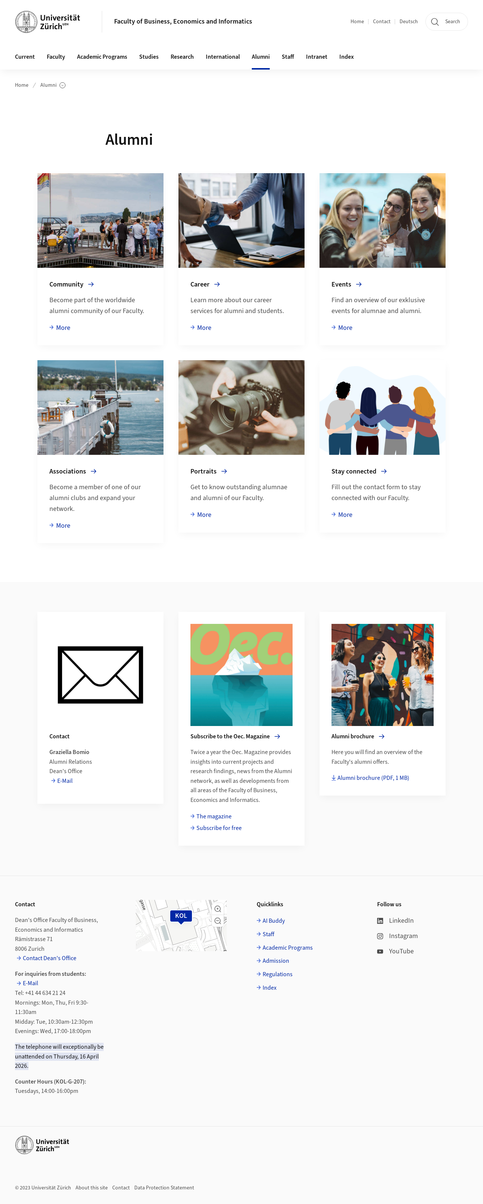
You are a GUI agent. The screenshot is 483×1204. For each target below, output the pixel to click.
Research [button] (182, 57)
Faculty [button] (56, 57)
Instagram (397, 936)
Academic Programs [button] (102, 57)
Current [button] (25, 57)
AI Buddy (274, 921)
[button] (218, 909)
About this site (92, 1188)
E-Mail (65, 781)
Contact (382, 21)
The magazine (214, 816)
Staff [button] (288, 57)
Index (346, 57)
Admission (276, 961)
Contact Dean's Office (49, 958)
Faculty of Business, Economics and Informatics (183, 21)
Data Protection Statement (164, 1188)
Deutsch (409, 21)
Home (357, 21)
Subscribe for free (219, 828)
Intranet (316, 57)
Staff (268, 934)
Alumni (52, 85)
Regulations (278, 974)
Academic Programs (288, 948)
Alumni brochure (373, 778)
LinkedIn (395, 920)
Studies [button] (149, 57)
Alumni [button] (261, 57)
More (63, 328)
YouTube (395, 951)
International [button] (223, 57)
